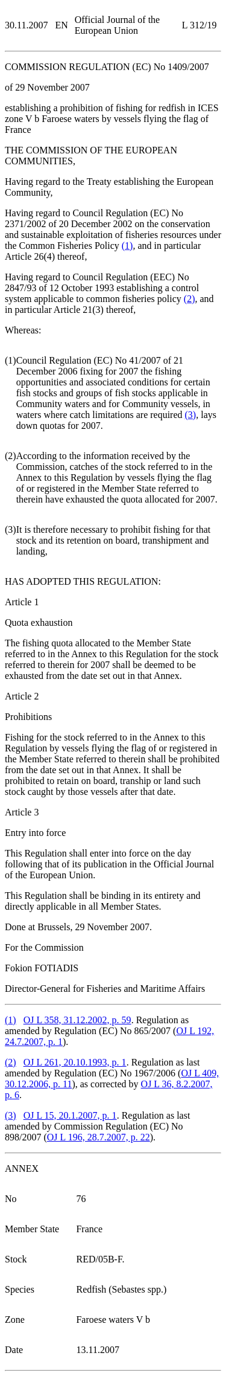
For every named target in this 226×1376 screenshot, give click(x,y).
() (127, 245)
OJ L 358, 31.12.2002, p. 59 (77, 1020)
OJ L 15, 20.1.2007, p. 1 (70, 1115)
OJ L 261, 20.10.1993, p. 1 (75, 1062)
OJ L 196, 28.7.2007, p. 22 (98, 1137)
